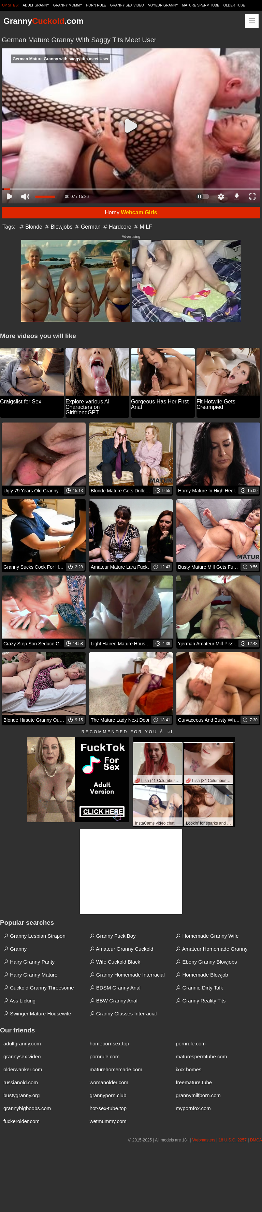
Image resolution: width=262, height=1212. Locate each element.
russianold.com (20, 1082)
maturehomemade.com (116, 1069)
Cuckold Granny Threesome (38, 988)
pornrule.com (191, 1043)
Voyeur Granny (163, 5)
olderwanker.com (22, 1069)
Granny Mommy (67, 5)
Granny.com (43, 21)
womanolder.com (109, 1082)
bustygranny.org (21, 1095)
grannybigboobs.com (27, 1108)
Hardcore (116, 227)
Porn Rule (96, 5)
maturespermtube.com (201, 1056)
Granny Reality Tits (200, 1000)
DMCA (256, 1140)
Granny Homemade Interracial (127, 975)
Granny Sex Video (127, 5)
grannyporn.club (108, 1095)
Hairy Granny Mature (30, 975)
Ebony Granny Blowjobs (206, 962)
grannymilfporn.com (198, 1095)
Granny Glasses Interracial (123, 1013)
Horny (131, 212)
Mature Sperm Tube (200, 5)
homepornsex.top (109, 1043)
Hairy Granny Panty (29, 962)
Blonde (30, 227)
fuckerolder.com (21, 1121)
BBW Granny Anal (113, 1000)
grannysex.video (22, 1056)
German (87, 227)
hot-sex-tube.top (108, 1108)
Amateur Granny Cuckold (122, 949)
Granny (15, 949)
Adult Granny (36, 5)
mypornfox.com (193, 1108)
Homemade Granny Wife (207, 936)
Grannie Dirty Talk (199, 988)
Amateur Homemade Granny (211, 949)
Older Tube (234, 5)
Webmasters (203, 1140)
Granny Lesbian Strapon (34, 936)
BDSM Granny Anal (115, 988)
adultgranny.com (22, 1043)
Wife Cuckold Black (115, 962)
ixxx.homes (188, 1069)
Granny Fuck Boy (113, 936)
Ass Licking (19, 1000)
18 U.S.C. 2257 (233, 1140)
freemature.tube (194, 1082)
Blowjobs (58, 227)
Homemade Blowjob (202, 975)
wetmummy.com (108, 1121)
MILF (142, 227)
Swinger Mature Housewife (37, 1013)
